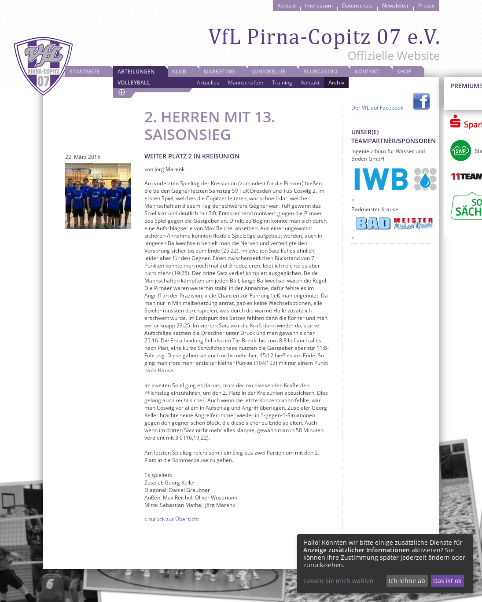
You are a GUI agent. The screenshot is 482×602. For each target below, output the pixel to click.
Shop (404, 71)
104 (260, 363)
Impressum (319, 5)
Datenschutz (357, 5)
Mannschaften (245, 82)
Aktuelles (208, 82)
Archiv (336, 82)
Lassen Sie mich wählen (338, 580)
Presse (426, 5)
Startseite (85, 71)
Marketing (219, 71)
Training (282, 82)
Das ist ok (447, 580)
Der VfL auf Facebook (377, 107)
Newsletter (395, 5)
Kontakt (286, 5)
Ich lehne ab (407, 580)
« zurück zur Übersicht (171, 519)
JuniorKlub (269, 71)
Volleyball (134, 82)
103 (271, 363)
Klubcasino (320, 71)
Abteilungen (136, 71)
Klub (179, 71)
